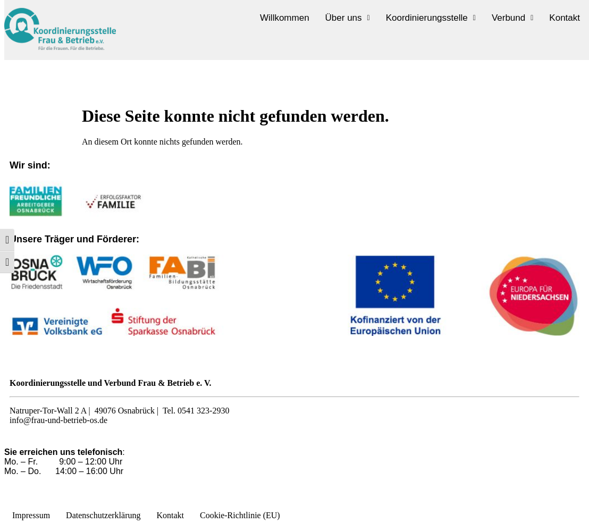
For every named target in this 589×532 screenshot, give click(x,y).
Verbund (512, 18)
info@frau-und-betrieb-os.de (58, 420)
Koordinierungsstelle (431, 18)
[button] (347, 17)
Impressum (31, 515)
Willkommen (284, 18)
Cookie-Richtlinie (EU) (240, 515)
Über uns (347, 18)
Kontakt (564, 18)
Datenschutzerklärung (103, 515)
